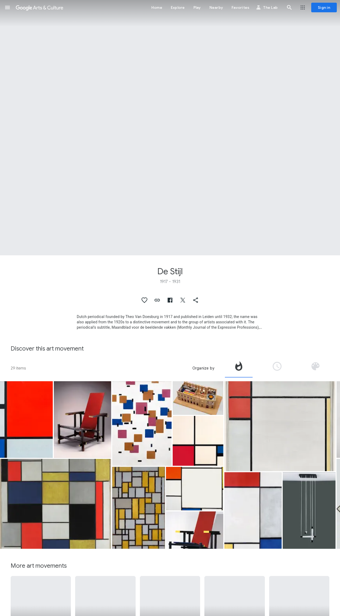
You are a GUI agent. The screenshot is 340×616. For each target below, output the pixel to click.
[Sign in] (324, 7)
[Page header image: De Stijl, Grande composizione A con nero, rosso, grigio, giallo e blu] (170, 127)
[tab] (239, 368)
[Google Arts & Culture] (39, 7)
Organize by (203, 368)
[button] (7, 7)
